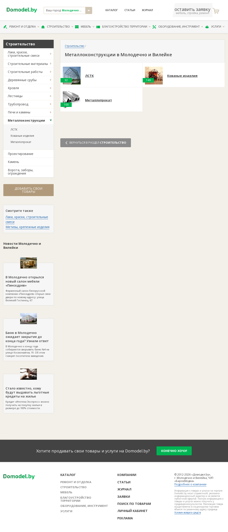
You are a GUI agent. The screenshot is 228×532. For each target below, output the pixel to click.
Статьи (129, 10)
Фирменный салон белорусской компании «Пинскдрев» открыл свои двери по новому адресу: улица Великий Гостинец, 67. (28, 282)
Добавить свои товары (28, 190)
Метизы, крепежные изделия (27, 227)
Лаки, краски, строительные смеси (23, 54)
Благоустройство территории (123, 27)
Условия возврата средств (187, 512)
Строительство (57, 27)
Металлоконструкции (26, 120)
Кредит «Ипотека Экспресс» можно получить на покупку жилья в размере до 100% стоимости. (28, 392)
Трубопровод (18, 104)
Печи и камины (19, 112)
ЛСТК (14, 129)
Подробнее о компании (190, 484)
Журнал (147, 10)
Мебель (85, 27)
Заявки (123, 496)
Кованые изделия (22, 136)
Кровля (13, 88)
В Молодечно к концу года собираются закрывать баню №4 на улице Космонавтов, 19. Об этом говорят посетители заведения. (28, 338)
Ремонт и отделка (21, 27)
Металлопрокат (21, 142)
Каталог (112, 10)
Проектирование (20, 154)
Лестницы (15, 96)
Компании (126, 474)
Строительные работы (25, 72)
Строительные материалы (28, 64)
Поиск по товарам (134, 503)
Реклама (125, 518)
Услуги (215, 27)
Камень (13, 162)
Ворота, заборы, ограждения (20, 171)
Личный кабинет (132, 510)
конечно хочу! (174, 451)
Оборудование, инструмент (177, 27)
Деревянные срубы (22, 80)
